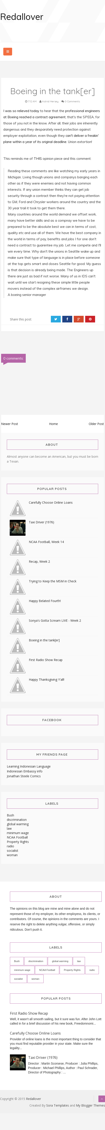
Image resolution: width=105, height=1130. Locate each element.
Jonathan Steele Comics (24, 776)
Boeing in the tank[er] (44, 640)
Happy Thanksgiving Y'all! (46, 679)
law (9, 828)
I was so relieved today (21, 111)
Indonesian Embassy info (24, 771)
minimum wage (18, 833)
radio (10, 846)
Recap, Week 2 (39, 561)
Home (53, 424)
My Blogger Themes (90, 1105)
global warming (18, 824)
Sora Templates (57, 1105)
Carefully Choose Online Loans (51, 502)
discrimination (17, 819)
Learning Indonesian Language (29, 766)
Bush (10, 815)
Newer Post (9, 424)
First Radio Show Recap (46, 660)
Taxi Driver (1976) (41, 522)
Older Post (96, 424)
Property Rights (18, 842)
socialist (12, 850)
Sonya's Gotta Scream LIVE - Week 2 (55, 620)
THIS (38, 158)
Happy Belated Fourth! (45, 601)
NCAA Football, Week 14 (46, 542)
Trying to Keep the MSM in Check (52, 581)
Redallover (21, 16)
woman (12, 855)
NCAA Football (17, 837)
